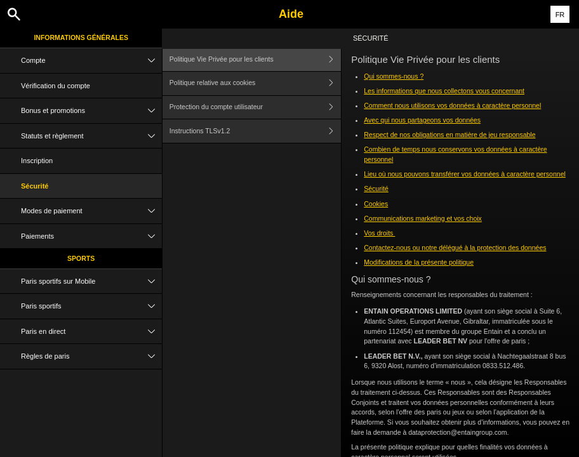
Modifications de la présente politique (419, 262)
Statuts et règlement (91, 136)
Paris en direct (91, 331)
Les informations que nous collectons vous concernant (444, 91)
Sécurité (34, 186)
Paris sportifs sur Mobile (91, 281)
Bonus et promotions (91, 110)
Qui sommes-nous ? (393, 76)
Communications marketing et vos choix (423, 218)
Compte (91, 60)
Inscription (37, 160)
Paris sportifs (91, 306)
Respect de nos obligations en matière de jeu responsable (449, 134)
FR (560, 14)
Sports (81, 258)
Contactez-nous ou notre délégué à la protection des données (455, 247)
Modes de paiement (91, 211)
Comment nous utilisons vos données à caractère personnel (452, 105)
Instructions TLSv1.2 (255, 131)
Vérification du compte (55, 85)
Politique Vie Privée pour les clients (255, 59)
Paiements (91, 236)
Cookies (376, 204)
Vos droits (379, 233)
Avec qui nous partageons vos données (422, 120)
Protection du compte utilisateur (255, 107)
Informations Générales (81, 37)
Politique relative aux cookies (255, 83)
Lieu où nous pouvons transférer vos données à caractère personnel (465, 174)
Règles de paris (91, 356)
